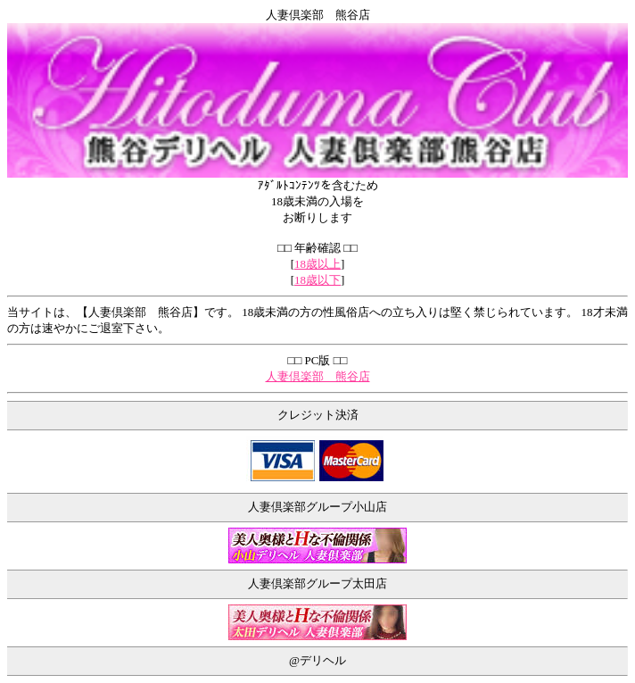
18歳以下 (317, 280)
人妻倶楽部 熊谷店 (318, 376)
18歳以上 (317, 264)
